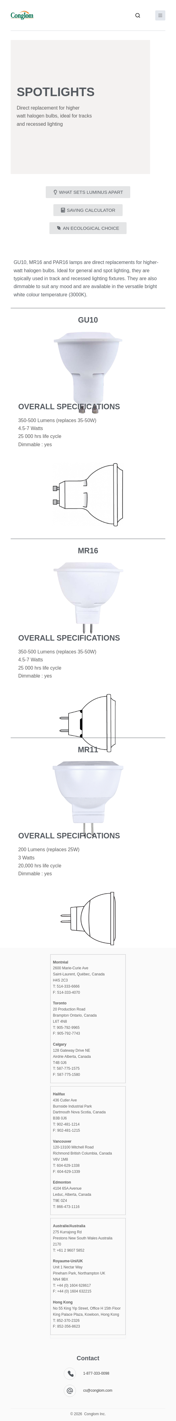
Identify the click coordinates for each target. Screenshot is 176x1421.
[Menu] (160, 15)
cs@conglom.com (98, 1390)
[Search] (137, 15)
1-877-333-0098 (96, 1373)
